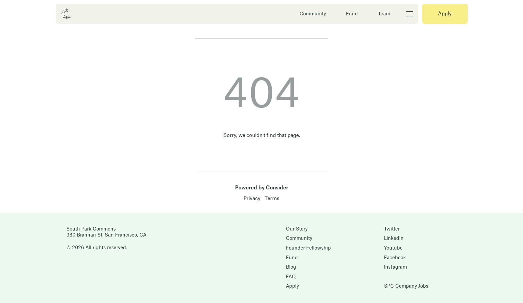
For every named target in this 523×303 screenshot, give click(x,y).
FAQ (291, 277)
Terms (272, 198)
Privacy (251, 198)
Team (384, 14)
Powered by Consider (261, 187)
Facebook (395, 258)
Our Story (297, 229)
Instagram (395, 267)
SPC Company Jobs (406, 286)
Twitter (392, 229)
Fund (352, 14)
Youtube (393, 248)
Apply (445, 13)
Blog (291, 267)
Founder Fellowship (308, 248)
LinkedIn (394, 238)
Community (313, 14)
